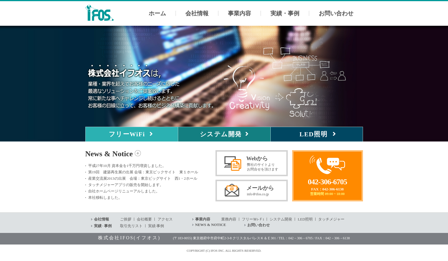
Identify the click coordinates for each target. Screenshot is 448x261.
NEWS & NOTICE (210, 225)
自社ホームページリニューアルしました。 (124, 191)
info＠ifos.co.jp (258, 194)
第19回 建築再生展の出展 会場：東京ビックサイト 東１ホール (143, 172)
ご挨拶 (125, 219)
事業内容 (239, 13)
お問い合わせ (336, 13)
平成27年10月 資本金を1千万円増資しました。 (127, 165)
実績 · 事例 (103, 226)
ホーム (157, 13)
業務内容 (228, 219)
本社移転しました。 (105, 197)
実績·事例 (156, 226)
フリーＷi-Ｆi (253, 219)
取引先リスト (131, 226)
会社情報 (197, 13)
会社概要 (144, 219)
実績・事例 (284, 13)
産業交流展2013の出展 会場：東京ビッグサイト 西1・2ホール (142, 178)
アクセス (165, 219)
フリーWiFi (127, 134)
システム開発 (221, 134)
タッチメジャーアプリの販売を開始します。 (125, 185)
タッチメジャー (331, 219)
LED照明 (314, 134)
